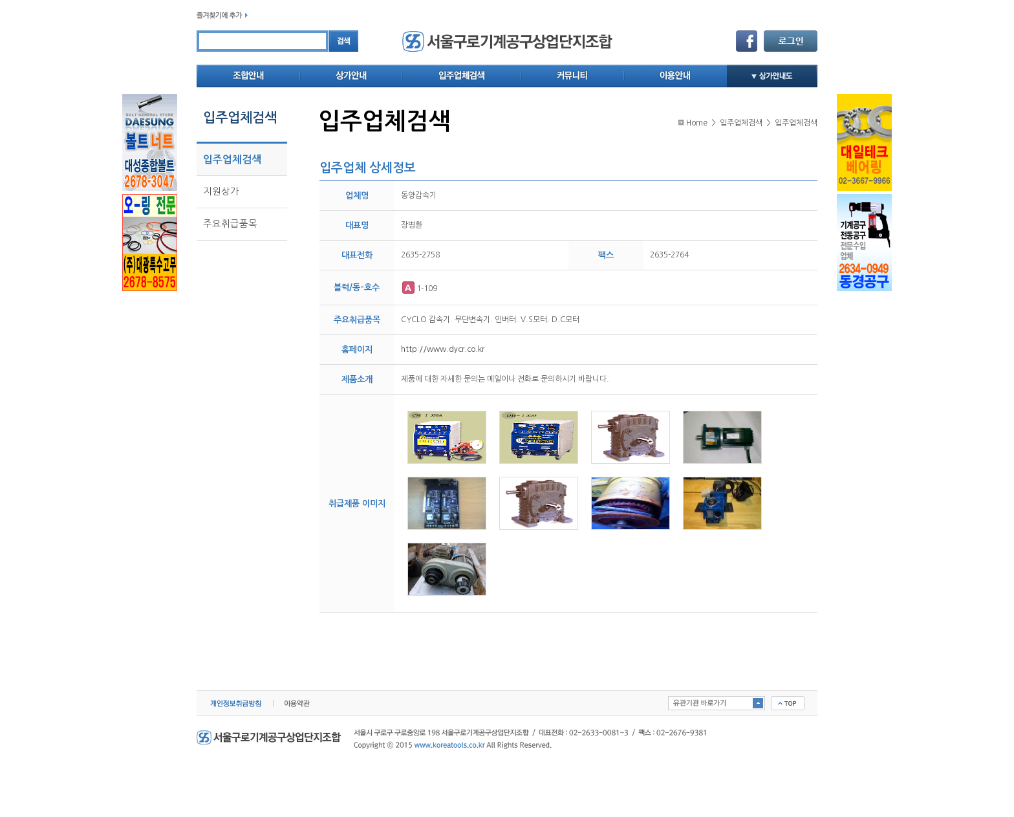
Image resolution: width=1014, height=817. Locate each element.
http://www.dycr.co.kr (442, 349)
